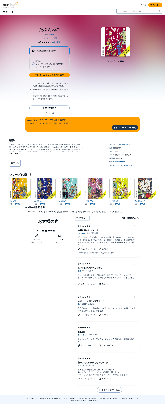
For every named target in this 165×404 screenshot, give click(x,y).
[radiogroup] (49, 58)
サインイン (155, 5)
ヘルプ (143, 5)
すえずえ (12, 201)
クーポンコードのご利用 (78, 400)
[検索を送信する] (160, 11)
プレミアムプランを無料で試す (49, 75)
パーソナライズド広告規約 (87, 398)
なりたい (38, 201)
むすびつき (114, 201)
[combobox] (139, 11)
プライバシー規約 (69, 398)
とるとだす (89, 201)
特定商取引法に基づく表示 (109, 398)
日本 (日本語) (93, 400)
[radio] (49, 50)
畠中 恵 (17, 204)
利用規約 (57, 398)
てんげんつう (139, 201)
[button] (46, 113)
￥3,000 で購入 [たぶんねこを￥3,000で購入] (49, 108)
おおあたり (63, 201)
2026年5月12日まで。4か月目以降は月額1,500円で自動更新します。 (52, 121)
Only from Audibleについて (130, 398)
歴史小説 (15, 164)
